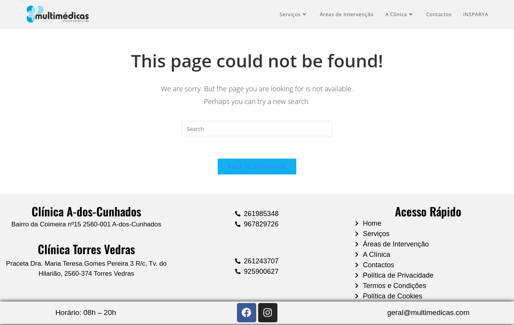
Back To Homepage (257, 167)
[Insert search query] (257, 128)
